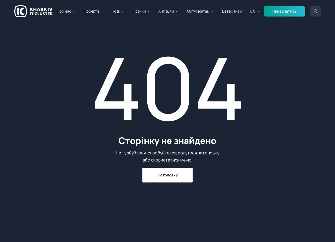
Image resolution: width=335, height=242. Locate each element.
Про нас (64, 11)
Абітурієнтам (198, 11)
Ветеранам (232, 11)
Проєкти (91, 11)
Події (115, 11)
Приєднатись (284, 11)
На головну (168, 175)
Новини (139, 11)
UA (252, 11)
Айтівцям (166, 11)
